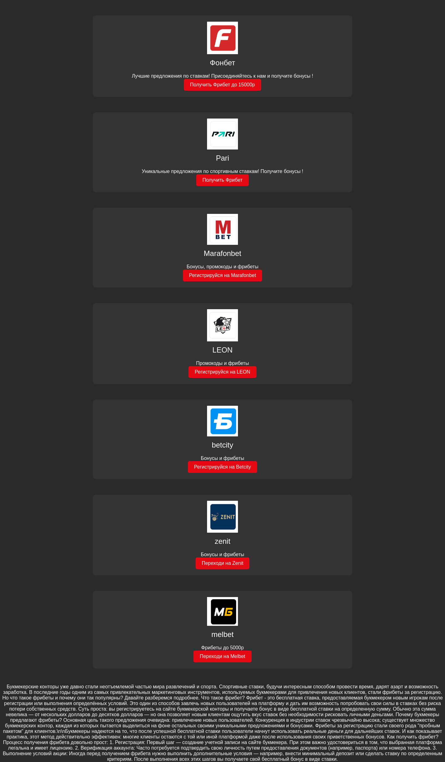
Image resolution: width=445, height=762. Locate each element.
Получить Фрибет (222, 180)
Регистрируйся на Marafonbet (222, 275)
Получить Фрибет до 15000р (222, 84)
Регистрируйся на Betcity (222, 467)
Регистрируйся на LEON (222, 372)
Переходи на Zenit (223, 563)
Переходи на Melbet (222, 656)
